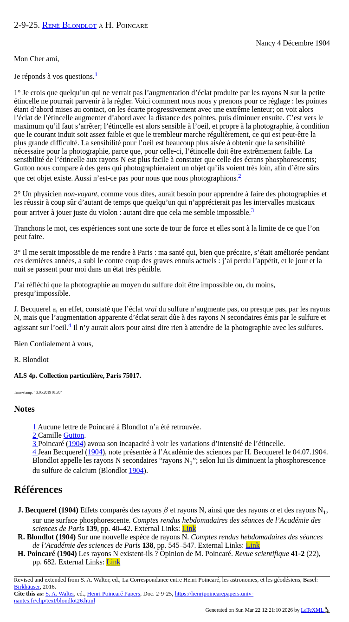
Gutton (74, 435)
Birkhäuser (27, 586)
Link (189, 528)
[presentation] (165, 510)
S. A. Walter (59, 593)
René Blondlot (69, 25)
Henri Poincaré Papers (113, 593)
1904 (75, 443)
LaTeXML (315, 610)
